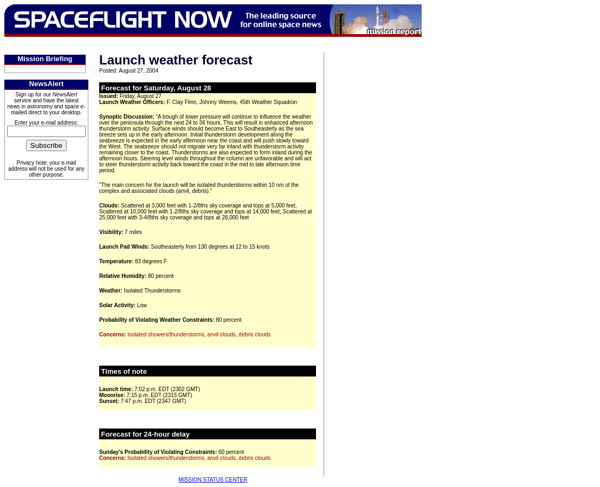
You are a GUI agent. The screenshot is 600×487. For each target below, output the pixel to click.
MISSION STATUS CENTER (213, 480)
